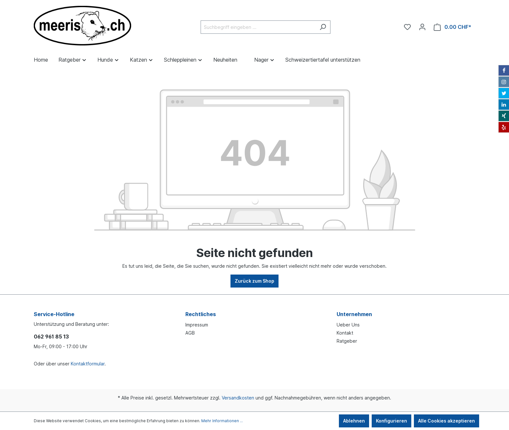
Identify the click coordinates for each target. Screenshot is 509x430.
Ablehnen (354, 421)
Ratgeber (347, 341)
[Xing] (504, 116)
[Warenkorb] (452, 27)
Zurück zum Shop (254, 281)
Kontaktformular (88, 363)
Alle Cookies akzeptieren (446, 421)
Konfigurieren (391, 421)
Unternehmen (354, 314)
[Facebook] (504, 70)
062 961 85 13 (51, 336)
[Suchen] (322, 27)
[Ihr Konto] (422, 27)
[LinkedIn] (504, 104)
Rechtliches (200, 314)
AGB (190, 333)
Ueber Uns (348, 324)
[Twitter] (504, 93)
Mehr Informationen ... (222, 420)
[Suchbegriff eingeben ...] (258, 27)
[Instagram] (504, 82)
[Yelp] (504, 127)
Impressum (196, 324)
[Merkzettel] (407, 27)
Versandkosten (238, 397)
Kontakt (345, 333)
